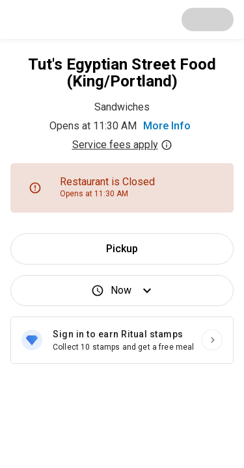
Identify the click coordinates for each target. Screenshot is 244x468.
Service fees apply (122, 144)
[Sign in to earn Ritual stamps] (122, 340)
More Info (167, 126)
